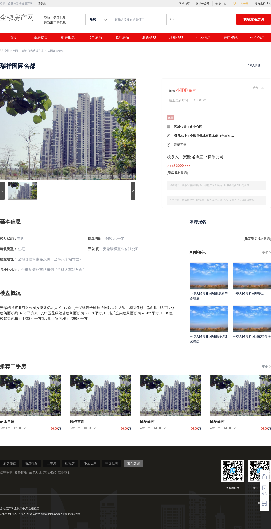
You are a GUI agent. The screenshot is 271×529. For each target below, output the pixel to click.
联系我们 (64, 472)
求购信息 (149, 37)
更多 (265, 252)
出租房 (70, 463)
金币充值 (35, 472)
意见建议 (49, 472)
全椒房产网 (17, 17)
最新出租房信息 (55, 22)
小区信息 (203, 37)
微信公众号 (202, 3)
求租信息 (176, 37)
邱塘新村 (147, 421)
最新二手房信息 (55, 17)
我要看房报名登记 (257, 239)
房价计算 (258, 87)
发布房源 (133, 463)
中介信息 (257, 37)
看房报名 (67, 37)
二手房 (51, 463)
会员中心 (220, 3)
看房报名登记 (177, 173)
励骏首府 (77, 421)
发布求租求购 (263, 3)
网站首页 (184, 3)
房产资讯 (230, 37)
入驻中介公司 (240, 3)
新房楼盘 (40, 37)
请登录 (42, 3)
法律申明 (6, 472)
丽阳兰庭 (7, 421)
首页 (13, 37)
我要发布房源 (253, 19)
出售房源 (94, 37)
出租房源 (122, 37)
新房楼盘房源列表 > (34, 50)
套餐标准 (20, 472)
